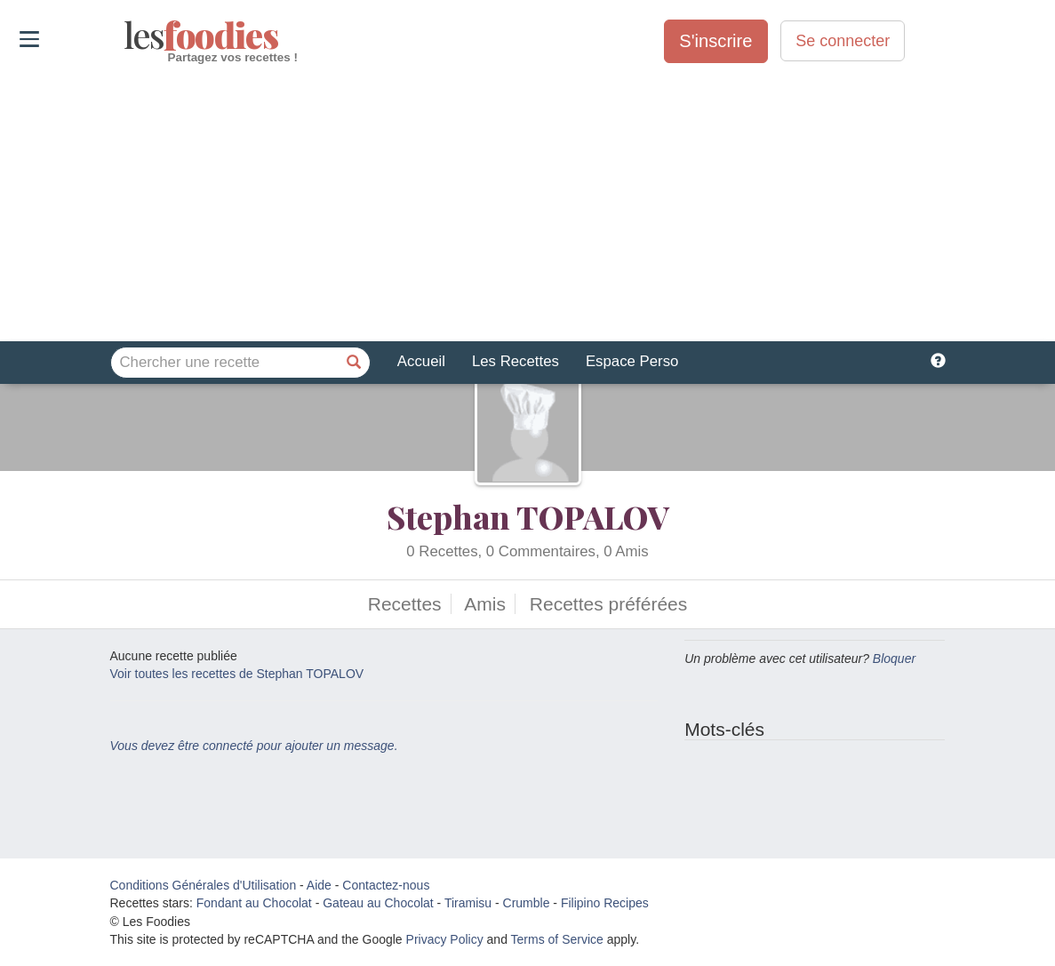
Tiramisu (468, 903)
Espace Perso (632, 361)
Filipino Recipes (605, 903)
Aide (319, 885)
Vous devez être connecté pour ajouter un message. (254, 745)
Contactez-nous (385, 885)
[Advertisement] (527, 203)
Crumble (526, 903)
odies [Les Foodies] (126, 35)
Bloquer (894, 658)
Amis (485, 604)
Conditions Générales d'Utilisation (203, 885)
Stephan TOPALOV (527, 516)
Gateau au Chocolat (378, 903)
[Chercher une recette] (355, 363)
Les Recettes (515, 361)
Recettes (405, 604)
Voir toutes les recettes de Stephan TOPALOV (237, 674)
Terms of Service (557, 939)
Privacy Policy (445, 939)
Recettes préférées (608, 604)
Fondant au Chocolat (254, 903)
